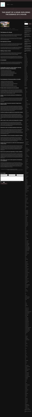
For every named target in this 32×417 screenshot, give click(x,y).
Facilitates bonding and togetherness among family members (7, 74)
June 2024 (25, 83)
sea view (26, 348)
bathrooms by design (27, 129)
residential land (26, 338)
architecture (26, 117)
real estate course (26, 322)
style (25, 359)
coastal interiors (26, 151)
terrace (25, 361)
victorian (26, 381)
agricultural (26, 106)
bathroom (26, 127)
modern (26, 283)
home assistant (26, 216)
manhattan (26, 277)
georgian (26, 201)
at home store (26, 123)
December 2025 (26, 61)
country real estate (27, 167)
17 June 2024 (1, 28)
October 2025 (25, 63)
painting (26, 299)
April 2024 (25, 85)
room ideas (26, 343)
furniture (26, 200)
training (26, 371)
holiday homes (26, 210)
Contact (12, 4)
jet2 (25, 256)
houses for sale (26, 234)
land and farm (26, 261)
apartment (26, 111)
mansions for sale (26, 278)
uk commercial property (27, 376)
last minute (26, 265)
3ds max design (26, 100)
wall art (26, 403)
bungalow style (26, 139)
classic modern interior (27, 150)
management (26, 276)
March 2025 (25, 72)
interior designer (26, 245)
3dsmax (26, 101)
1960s (25, 90)
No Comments (9, 28)
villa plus (26, 394)
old (25, 294)
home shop (26, 221)
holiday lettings (26, 212)
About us (8, 4)
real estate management (27, 328)
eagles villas (26, 183)
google (25, 205)
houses (25, 232)
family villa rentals (27, 190)
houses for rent (26, 233)
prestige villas (26, 305)
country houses (26, 166)
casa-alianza (6, 28)
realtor (25, 333)
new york (26, 289)
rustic (25, 344)
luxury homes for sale (27, 272)
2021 (25, 95)
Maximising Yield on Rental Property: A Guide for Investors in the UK (27, 36)
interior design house (27, 243)
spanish (26, 355)
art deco (26, 118)
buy (25, 140)
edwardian (26, 184)
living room (26, 267)
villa (25, 382)
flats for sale (26, 195)
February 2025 (25, 73)
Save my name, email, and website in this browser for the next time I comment (10, 181)
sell (25, 349)
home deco (26, 217)
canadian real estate (27, 144)
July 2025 (25, 67)
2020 (25, 94)
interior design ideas (27, 244)
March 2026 (25, 57)
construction (26, 160)
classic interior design (27, 149)
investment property (27, 250)
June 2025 (25, 68)
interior (26, 239)
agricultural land (26, 107)
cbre (25, 145)
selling (25, 350)
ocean (25, 293)
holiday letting (26, 211)
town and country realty (27, 366)
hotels (25, 228)
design (25, 178)
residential (26, 337)
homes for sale (26, 223)
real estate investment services (28, 327)
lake (25, 260)
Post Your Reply (4, 183)
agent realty (26, 105)
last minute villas (26, 266)
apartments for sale (27, 116)
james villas (26, 254)
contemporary (26, 161)
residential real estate (27, 339)
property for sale (26, 310)
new (25, 288)
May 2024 (25, 84)
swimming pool (26, 360)
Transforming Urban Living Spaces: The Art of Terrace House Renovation (27, 32)
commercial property (27, 156)
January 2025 (25, 74)
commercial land (26, 155)
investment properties (27, 249)
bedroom (26, 134)
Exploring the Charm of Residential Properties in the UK (27, 51)
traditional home (26, 370)
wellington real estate (27, 405)
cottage (26, 162)
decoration (26, 177)
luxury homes (26, 271)
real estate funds (26, 326)
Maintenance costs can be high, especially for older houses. (7, 81)
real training (26, 332)
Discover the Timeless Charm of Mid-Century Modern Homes (27, 41)
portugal (26, 304)
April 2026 (25, 56)
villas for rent (26, 399)
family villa (26, 189)
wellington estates (27, 404)
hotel (25, 227)
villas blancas (26, 398)
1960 (25, 89)
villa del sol (26, 383)
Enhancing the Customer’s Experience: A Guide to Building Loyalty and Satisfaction (27, 46)
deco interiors (26, 173)
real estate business (27, 321)
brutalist (26, 138)
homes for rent (26, 222)
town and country (27, 365)
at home (26, 122)
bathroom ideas (26, 128)
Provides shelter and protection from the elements (6, 70)
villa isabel (26, 388)
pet (25, 300)
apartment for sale (27, 112)
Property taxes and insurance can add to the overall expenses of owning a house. (9, 83)
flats (25, 194)
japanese (26, 255)
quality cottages (26, 315)
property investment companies (28, 311)
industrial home (26, 238)
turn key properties (27, 372)
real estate (26, 316)
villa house (26, 387)
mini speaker (26, 282)
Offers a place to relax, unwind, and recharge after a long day (7, 75)
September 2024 (26, 79)
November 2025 (26, 62)
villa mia (26, 392)
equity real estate (26, 188)
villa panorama (26, 393)
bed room (26, 133)
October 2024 (25, 78)
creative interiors (26, 172)
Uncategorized (13, 28)
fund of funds (26, 199)
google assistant (26, 206)
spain (25, 354)
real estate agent (26, 317)
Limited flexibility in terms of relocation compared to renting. (7, 82)
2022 (25, 96)
